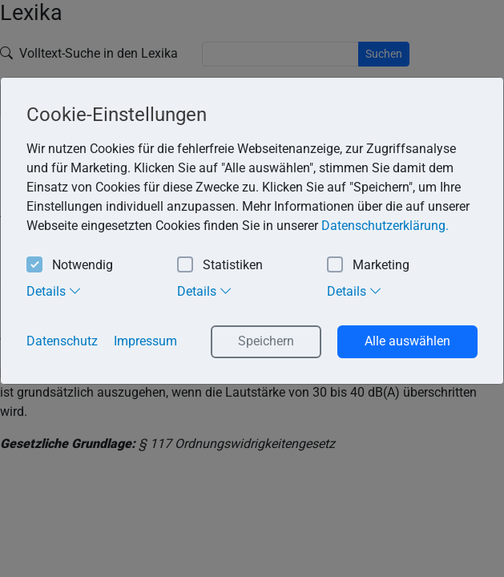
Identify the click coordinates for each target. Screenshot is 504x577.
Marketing (368, 265)
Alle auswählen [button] (407, 341)
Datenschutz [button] (62, 341)
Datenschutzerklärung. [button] (385, 225)
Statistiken (220, 265)
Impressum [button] (145, 341)
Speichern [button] (266, 341)
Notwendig (69, 265)
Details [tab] (54, 291)
